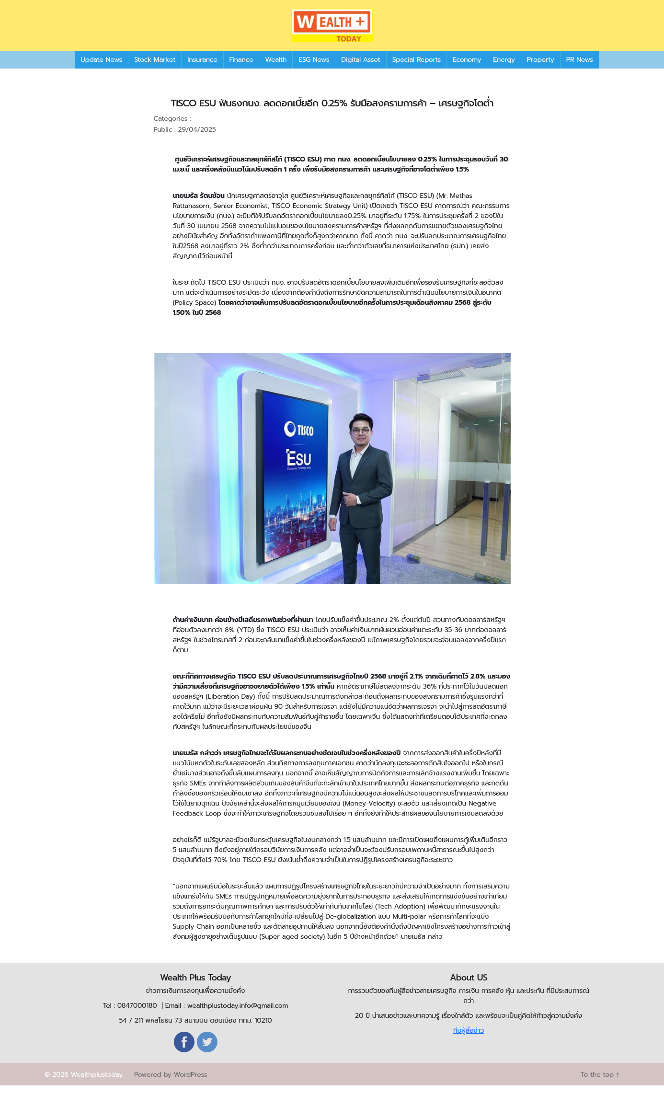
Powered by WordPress (170, 1084)
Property (540, 69)
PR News (579, 69)
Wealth (275, 69)
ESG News (313, 69)
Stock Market (154, 69)
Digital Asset (360, 69)
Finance (241, 69)
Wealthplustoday (96, 1084)
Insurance (202, 69)
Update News (101, 69)
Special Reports (416, 69)
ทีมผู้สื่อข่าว (468, 1040)
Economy (467, 69)
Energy (504, 69)
